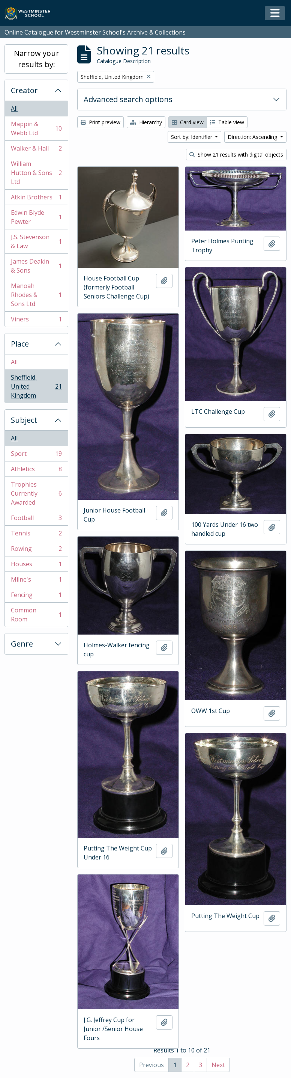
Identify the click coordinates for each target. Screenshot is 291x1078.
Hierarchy (146, 122)
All (14, 108)
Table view (227, 122)
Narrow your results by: (36, 58)
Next (218, 1065)
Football (36, 519)
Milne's (36, 581)
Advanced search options (128, 99)
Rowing (36, 550)
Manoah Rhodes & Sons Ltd (36, 295)
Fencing (36, 596)
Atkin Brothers (36, 199)
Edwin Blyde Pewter (36, 217)
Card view (188, 122)
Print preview (100, 122)
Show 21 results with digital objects (236, 154)
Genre (22, 644)
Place (20, 344)
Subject (24, 420)
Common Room (36, 614)
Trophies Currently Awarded (36, 493)
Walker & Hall (36, 150)
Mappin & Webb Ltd (36, 128)
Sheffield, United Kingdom (36, 386)
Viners (36, 321)
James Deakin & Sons (36, 265)
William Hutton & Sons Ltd (36, 173)
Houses (36, 565)
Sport (36, 455)
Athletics (36, 470)
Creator (24, 90)
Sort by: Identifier (192, 136)
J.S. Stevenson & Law (36, 241)
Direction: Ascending (253, 136)
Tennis (36, 535)
